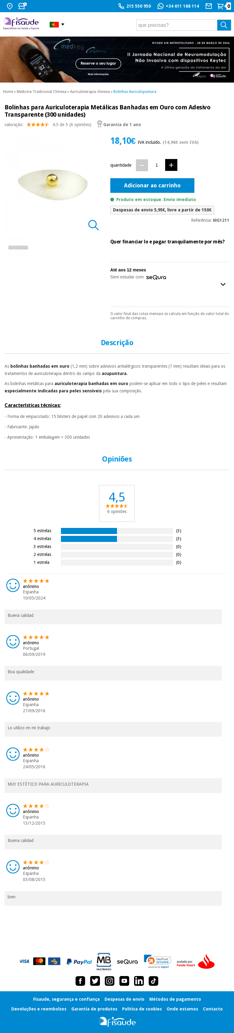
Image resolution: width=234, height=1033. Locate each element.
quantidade (120, 165)
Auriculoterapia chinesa (90, 92)
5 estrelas (42, 530)
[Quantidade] (156, 165)
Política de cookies (142, 1008)
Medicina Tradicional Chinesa (41, 92)
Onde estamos (182, 1008)
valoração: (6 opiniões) (48, 126)
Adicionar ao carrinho (152, 185)
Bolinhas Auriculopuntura (134, 92)
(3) (178, 530)
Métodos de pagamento (175, 999)
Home (8, 92)
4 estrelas (42, 538)
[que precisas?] (184, 25)
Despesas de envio (124, 999)
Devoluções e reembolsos (38, 1008)
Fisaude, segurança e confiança (66, 999)
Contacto (213, 1008)
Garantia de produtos (94, 1008)
